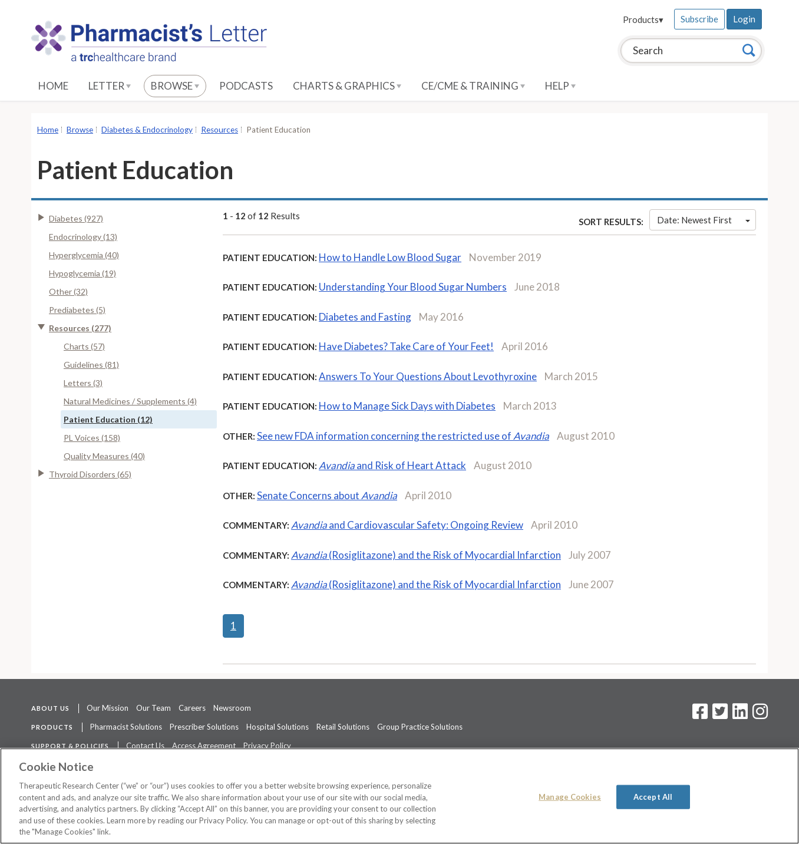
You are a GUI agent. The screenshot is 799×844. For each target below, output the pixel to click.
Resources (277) (80, 328)
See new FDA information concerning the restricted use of (403, 436)
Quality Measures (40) (104, 456)
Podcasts (246, 86)
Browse (175, 86)
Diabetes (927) (76, 218)
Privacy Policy (267, 745)
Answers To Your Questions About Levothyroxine (428, 376)
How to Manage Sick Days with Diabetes (407, 406)
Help (560, 86)
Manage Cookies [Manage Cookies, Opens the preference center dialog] (570, 796)
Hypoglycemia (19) (82, 273)
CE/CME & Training (473, 86)
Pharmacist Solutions (126, 726)
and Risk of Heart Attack (392, 465)
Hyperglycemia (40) (84, 255)
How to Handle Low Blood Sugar (390, 257)
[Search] (749, 50)
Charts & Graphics (347, 86)
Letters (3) (83, 383)
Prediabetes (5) (77, 310)
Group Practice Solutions (420, 726)
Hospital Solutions (277, 726)
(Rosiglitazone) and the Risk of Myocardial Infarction (426, 555)
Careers (192, 708)
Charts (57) (84, 346)
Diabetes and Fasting (365, 317)
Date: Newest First (703, 220)
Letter (109, 86)
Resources (219, 129)
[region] (399, 796)
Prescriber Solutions (204, 726)
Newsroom (232, 708)
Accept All (652, 796)
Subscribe (699, 19)
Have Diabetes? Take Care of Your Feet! (406, 346)
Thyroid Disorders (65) (90, 474)
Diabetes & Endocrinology (147, 129)
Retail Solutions (342, 726)
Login (744, 19)
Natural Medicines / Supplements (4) (130, 401)
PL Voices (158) (92, 438)
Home (53, 86)
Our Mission (107, 708)
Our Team (153, 708)
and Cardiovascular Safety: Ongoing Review (407, 525)
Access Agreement (204, 745)
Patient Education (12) (108, 419)
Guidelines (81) (91, 365)
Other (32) (68, 291)
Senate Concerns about (327, 495)
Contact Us (145, 745)
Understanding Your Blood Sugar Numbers (413, 287)
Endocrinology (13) (83, 237)
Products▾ (643, 19)
